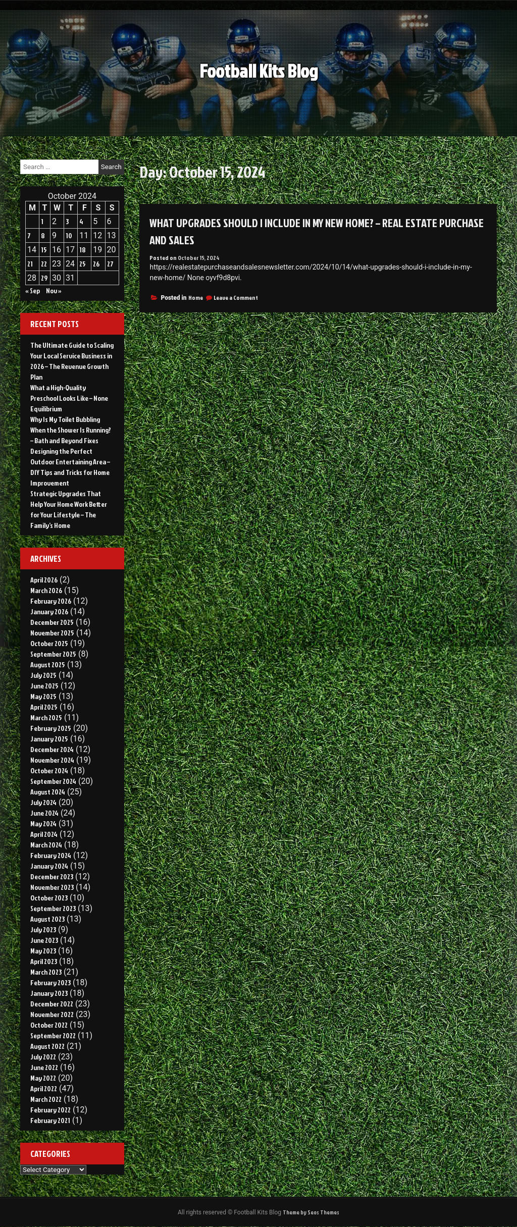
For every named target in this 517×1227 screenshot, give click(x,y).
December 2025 (52, 622)
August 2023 (47, 919)
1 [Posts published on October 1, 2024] (42, 221)
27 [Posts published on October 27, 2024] (110, 264)
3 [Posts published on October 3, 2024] (67, 221)
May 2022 (43, 1078)
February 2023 (50, 982)
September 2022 (53, 1035)
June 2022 (44, 1067)
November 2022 (52, 1014)
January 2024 (49, 866)
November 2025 (52, 632)
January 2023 (49, 993)
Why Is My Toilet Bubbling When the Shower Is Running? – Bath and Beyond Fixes (70, 429)
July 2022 (43, 1056)
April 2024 (44, 834)
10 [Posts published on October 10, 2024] (69, 235)
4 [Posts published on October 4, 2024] (81, 221)
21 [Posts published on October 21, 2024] (30, 264)
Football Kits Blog (259, 68)
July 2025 (43, 675)
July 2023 (43, 929)
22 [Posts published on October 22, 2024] (44, 264)
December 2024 (52, 749)
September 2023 (53, 908)
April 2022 (43, 1088)
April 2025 (44, 707)
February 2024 (50, 855)
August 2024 (47, 791)
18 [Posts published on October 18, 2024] (82, 249)
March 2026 (46, 590)
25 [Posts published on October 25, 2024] (82, 264)
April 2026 (44, 579)
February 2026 (50, 601)
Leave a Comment (236, 297)
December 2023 (51, 876)
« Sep (32, 290)
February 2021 (50, 1120)
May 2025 (43, 696)
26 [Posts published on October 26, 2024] (96, 264)
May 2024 (43, 823)
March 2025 (46, 717)
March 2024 (46, 844)
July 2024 (43, 802)
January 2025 (49, 738)
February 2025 (50, 728)
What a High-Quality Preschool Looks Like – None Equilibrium (69, 398)
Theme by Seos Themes (311, 1212)
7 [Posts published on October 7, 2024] (29, 235)
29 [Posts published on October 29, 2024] (44, 278)
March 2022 (46, 1099)
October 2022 (49, 1025)
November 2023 (52, 887)
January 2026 (49, 611)
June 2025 (44, 685)
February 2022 (50, 1109)
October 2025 (49, 643)
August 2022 (47, 1046)
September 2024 (53, 781)
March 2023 (46, 972)
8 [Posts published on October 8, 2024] (43, 235)
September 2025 (53, 654)
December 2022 (51, 1003)
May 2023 (43, 950)
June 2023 (44, 940)
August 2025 (47, 664)
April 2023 (43, 961)
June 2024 (44, 813)
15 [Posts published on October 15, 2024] (44, 249)
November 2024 (52, 760)
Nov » (54, 290)
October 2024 (49, 770)
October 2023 (49, 897)
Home (195, 297)
